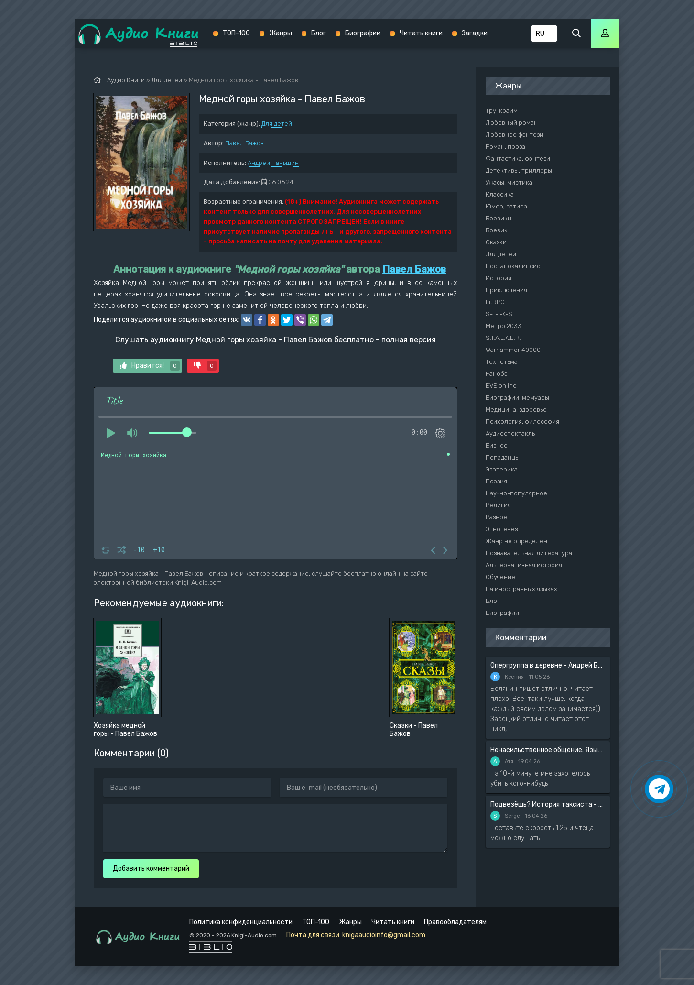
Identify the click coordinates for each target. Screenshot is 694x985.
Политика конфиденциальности (241, 922)
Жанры (280, 33)
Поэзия (496, 481)
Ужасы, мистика (509, 182)
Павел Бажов (244, 143)
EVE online (501, 385)
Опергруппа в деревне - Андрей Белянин (547, 665)
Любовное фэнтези (514, 134)
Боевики (498, 218)
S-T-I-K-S (499, 313)
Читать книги (421, 33)
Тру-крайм (502, 110)
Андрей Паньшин (273, 162)
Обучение (500, 576)
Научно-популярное (516, 493)
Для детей (276, 123)
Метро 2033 (503, 325)
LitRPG (495, 302)
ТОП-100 (236, 33)
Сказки (496, 242)
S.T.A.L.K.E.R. (503, 337)
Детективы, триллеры (519, 170)
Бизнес (496, 445)
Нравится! (150, 366)
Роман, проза (505, 146)
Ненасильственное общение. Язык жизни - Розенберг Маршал (547, 750)
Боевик (497, 230)
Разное (496, 517)
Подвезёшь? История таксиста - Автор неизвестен (547, 804)
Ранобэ (497, 373)
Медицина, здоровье (516, 409)
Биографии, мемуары (517, 397)
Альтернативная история (524, 565)
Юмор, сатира (506, 206)
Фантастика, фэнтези (518, 158)
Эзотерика (502, 469)
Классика (500, 194)
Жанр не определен (516, 541)
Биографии (362, 33)
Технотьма (502, 361)
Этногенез (502, 529)
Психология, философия (522, 421)
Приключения (506, 290)
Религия (498, 505)
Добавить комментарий (151, 869)
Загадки (475, 33)
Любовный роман (512, 122)
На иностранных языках (521, 588)
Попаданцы (503, 457)
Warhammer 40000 (513, 349)
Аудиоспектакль (510, 433)
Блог (318, 33)
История (498, 278)
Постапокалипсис (513, 266)
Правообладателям (455, 922)
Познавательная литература (529, 553)
